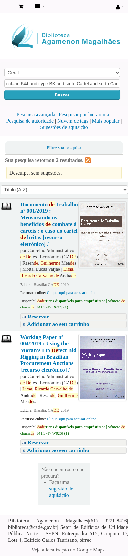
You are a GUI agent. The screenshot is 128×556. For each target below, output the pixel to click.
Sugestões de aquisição (64, 127)
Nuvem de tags (72, 121)
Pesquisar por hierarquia (84, 114)
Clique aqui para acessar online (71, 292)
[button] (21, 6)
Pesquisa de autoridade (30, 121)
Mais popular (105, 121)
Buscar (62, 95)
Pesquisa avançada (35, 114)
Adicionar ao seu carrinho (58, 324)
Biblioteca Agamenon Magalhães (7, 7)
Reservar (38, 317)
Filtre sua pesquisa (64, 147)
